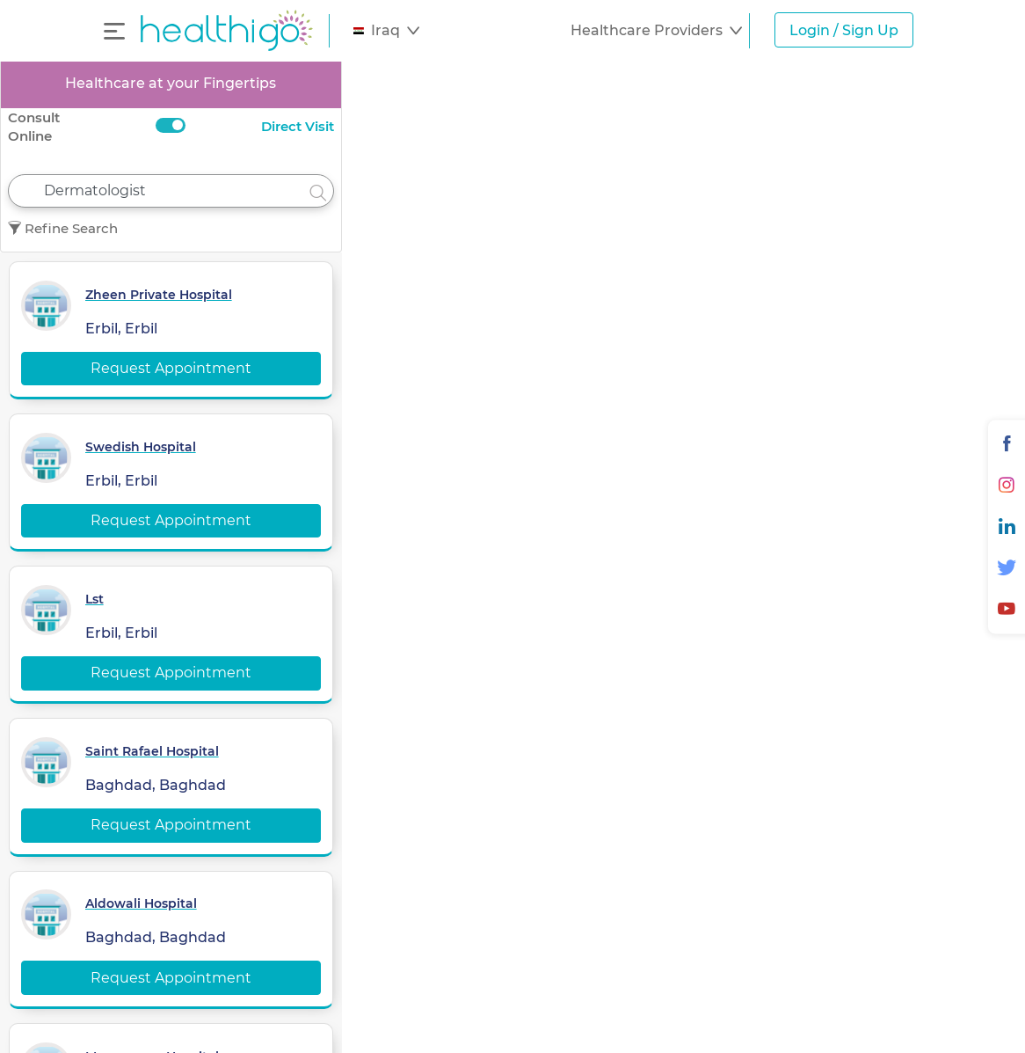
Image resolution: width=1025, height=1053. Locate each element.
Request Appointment (171, 368)
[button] (386, 31)
